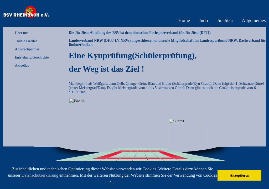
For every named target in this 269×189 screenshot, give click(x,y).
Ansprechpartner (27, 49)
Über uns (21, 33)
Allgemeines (254, 20)
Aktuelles (22, 65)
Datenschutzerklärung (40, 175)
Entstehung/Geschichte (32, 57)
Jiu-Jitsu (225, 20)
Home (184, 20)
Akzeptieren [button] (239, 175)
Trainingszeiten (26, 41)
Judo (203, 20)
